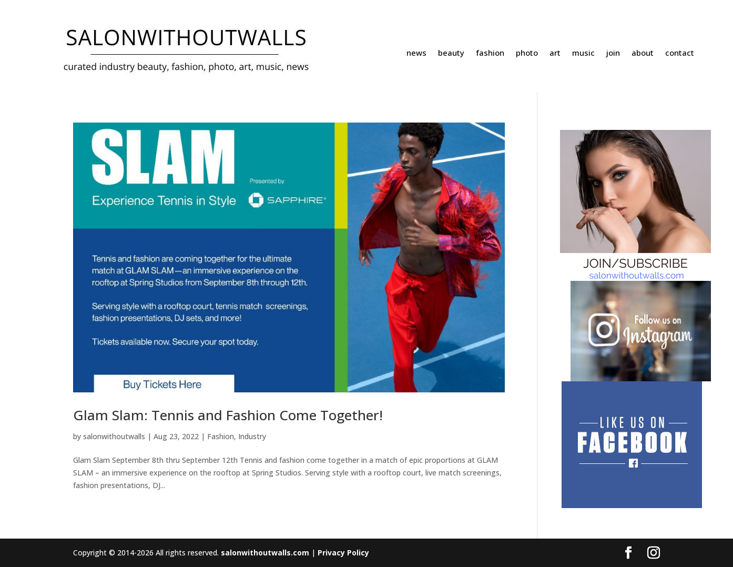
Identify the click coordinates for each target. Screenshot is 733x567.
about (643, 53)
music (583, 53)
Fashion (220, 436)
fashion (490, 53)
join (613, 53)
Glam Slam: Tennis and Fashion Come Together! (228, 415)
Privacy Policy (343, 553)
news (416, 53)
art (555, 53)
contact (679, 53)
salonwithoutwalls (114, 436)
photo (527, 53)
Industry (252, 436)
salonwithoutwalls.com (265, 553)
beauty (451, 53)
